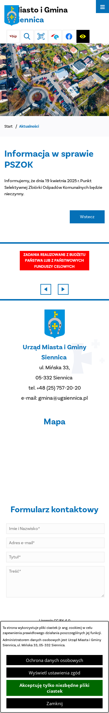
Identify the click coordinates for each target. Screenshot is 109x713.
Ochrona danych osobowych (54, 660)
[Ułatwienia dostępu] (83, 36)
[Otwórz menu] (102, 6)
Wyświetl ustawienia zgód (54, 673)
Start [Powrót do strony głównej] (8, 126)
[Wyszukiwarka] (27, 36)
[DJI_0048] (54, 80)
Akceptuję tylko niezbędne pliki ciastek (54, 688)
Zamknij (55, 703)
